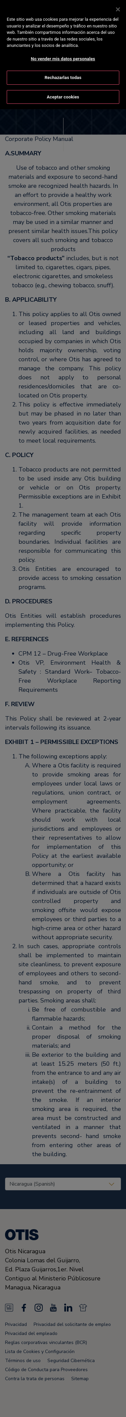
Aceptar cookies (63, 92)
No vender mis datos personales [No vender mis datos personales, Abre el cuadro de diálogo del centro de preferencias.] (63, 53)
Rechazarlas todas (63, 72)
